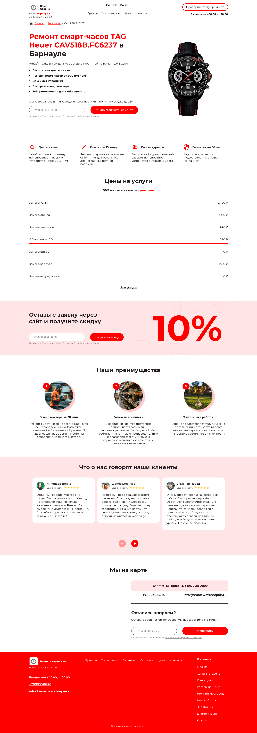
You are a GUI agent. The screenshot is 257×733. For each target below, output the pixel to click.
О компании (111, 13)
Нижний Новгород (210, 693)
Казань (202, 720)
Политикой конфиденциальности (81, 116)
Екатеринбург (207, 713)
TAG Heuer (54, 23)
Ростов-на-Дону (208, 687)
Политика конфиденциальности (128, 726)
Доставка (146, 660)
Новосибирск (207, 700)
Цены (127, 13)
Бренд (92, 13)
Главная (39, 23)
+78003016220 (117, 5)
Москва (202, 666)
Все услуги (128, 287)
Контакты (141, 13)
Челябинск (205, 707)
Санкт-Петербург (209, 673)
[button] (134, 543)
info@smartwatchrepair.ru (205, 595)
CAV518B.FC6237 (74, 23)
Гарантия (129, 660)
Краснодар (205, 680)
